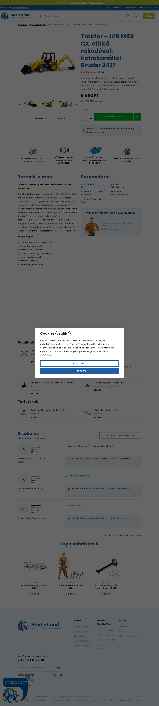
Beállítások (79, 363)
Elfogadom (79, 371)
